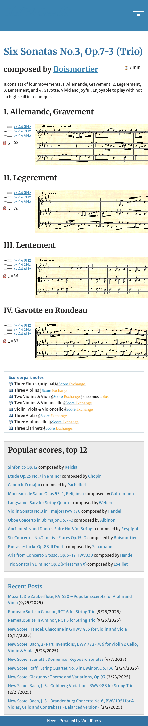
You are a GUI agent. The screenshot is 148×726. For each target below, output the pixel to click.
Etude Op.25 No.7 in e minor (34, 476)
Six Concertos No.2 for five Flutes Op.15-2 (47, 537)
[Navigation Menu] (138, 15)
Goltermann (122, 493)
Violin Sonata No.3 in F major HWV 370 (44, 511)
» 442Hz (22, 131)
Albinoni (108, 520)
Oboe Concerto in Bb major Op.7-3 (40, 520)
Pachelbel (76, 484)
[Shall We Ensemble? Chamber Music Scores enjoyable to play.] (37, 15)
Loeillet (121, 564)
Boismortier (75, 69)
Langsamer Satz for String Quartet (40, 502)
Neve (51, 721)
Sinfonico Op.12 (23, 467)
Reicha (71, 467)
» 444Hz (22, 135)
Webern (106, 502)
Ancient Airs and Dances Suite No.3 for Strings (51, 528)
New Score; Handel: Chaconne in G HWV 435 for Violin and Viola (67, 629)
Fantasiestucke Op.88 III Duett (36, 546)
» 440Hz (22, 126)
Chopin (95, 476)
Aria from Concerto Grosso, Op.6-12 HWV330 (50, 555)
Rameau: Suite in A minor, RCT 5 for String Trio (52, 620)
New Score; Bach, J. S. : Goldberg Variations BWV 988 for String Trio (71, 685)
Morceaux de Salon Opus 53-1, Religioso (46, 493)
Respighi (129, 528)
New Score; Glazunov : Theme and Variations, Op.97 (57, 676)
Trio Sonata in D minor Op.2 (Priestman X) (47, 564)
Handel (114, 511)
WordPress (91, 721)
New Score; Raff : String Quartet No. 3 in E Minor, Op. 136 (61, 668)
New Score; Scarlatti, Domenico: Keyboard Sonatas (56, 659)
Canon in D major (24, 484)
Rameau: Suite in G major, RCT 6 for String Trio (52, 611)
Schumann (102, 546)
